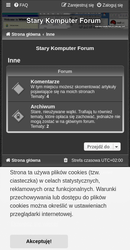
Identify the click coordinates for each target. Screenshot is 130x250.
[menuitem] (21, 5)
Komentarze (45, 81)
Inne (14, 60)
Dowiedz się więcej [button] (34, 224)
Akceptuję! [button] (39, 241)
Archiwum (43, 106)
